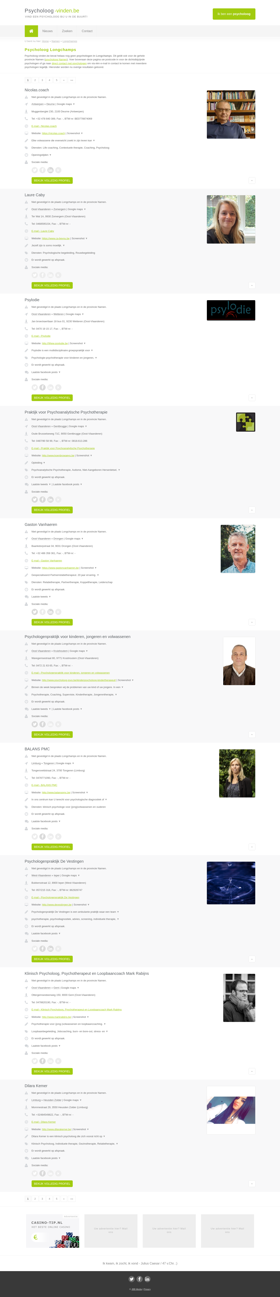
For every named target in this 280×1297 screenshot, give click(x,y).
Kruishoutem (60, 650)
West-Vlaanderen (41, 875)
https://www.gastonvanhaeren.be (60, 567)
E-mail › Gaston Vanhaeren (47, 560)
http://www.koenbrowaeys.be (58, 455)
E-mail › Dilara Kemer (44, 1121)
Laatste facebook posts (46, 372)
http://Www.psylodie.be (55, 343)
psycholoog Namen (56, 59)
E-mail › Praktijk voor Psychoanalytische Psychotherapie (63, 448)
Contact (87, 31)
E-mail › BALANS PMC (44, 785)
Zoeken (67, 31)
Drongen (58, 538)
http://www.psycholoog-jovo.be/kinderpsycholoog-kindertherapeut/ (79, 680)
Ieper (57, 875)
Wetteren (58, 314)
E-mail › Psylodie (41, 335)
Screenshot (75, 133)
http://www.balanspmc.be (56, 792)
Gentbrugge (60, 426)
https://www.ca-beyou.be (56, 238)
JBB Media (136, 1289)
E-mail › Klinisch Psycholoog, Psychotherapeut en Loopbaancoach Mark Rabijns (77, 1009)
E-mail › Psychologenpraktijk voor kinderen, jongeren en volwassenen (71, 672)
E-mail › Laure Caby (43, 231)
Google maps (66, 104)
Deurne (50, 104)
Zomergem (59, 209)
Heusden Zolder (52, 1100)
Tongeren (48, 763)
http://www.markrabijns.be (56, 1016)
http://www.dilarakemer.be (56, 1129)
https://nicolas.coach (53, 133)
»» (71, 80)
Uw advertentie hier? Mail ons (111, 1230)
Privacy (147, 1289)
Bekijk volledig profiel (52, 180)
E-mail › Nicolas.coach (44, 126)
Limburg (36, 763)
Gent (56, 987)
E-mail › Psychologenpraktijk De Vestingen (55, 897)
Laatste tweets (41, 484)
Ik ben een (234, 14)
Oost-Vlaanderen (41, 209)
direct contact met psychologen (69, 63)
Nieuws (48, 31)
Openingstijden (42, 154)
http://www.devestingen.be (57, 904)
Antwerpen (38, 104)
